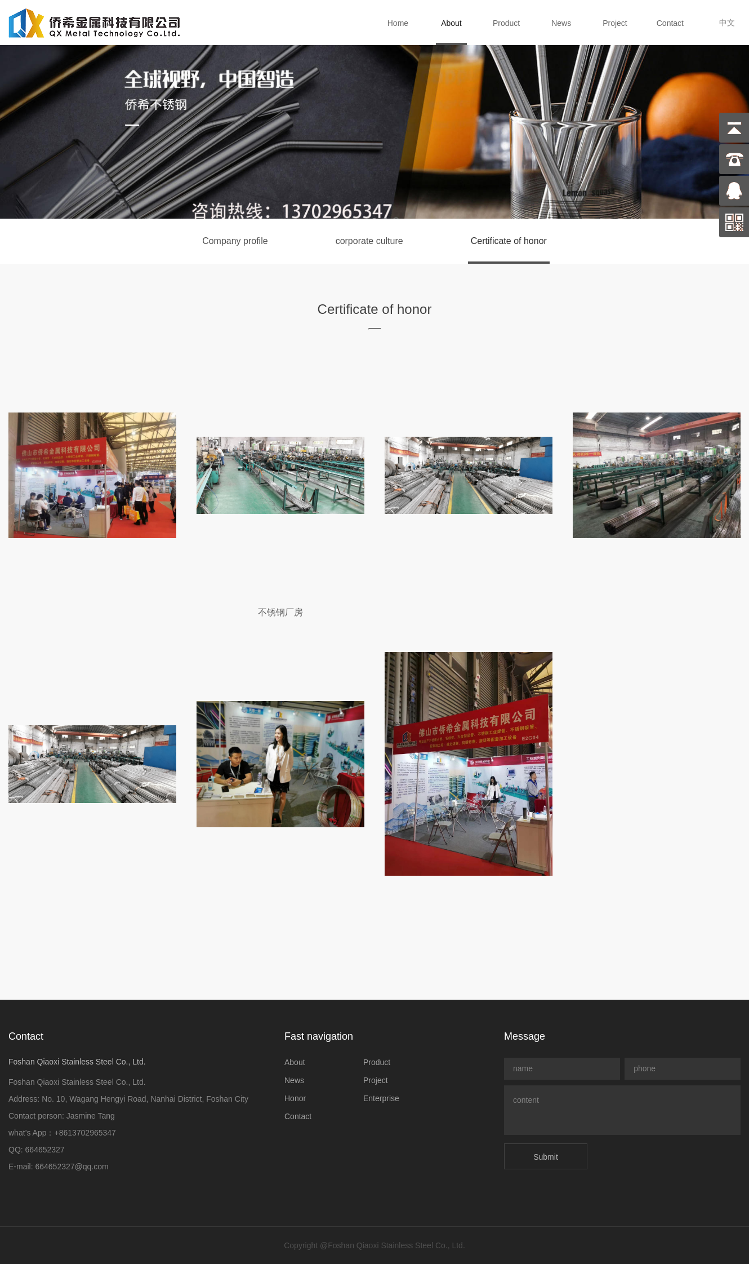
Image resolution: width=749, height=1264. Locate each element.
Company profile (235, 241)
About (451, 23)
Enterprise (381, 1098)
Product (506, 23)
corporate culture (369, 241)
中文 (727, 22)
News (561, 23)
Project (615, 23)
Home (397, 23)
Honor (295, 1098)
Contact (670, 23)
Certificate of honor (509, 241)
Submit (545, 1156)
